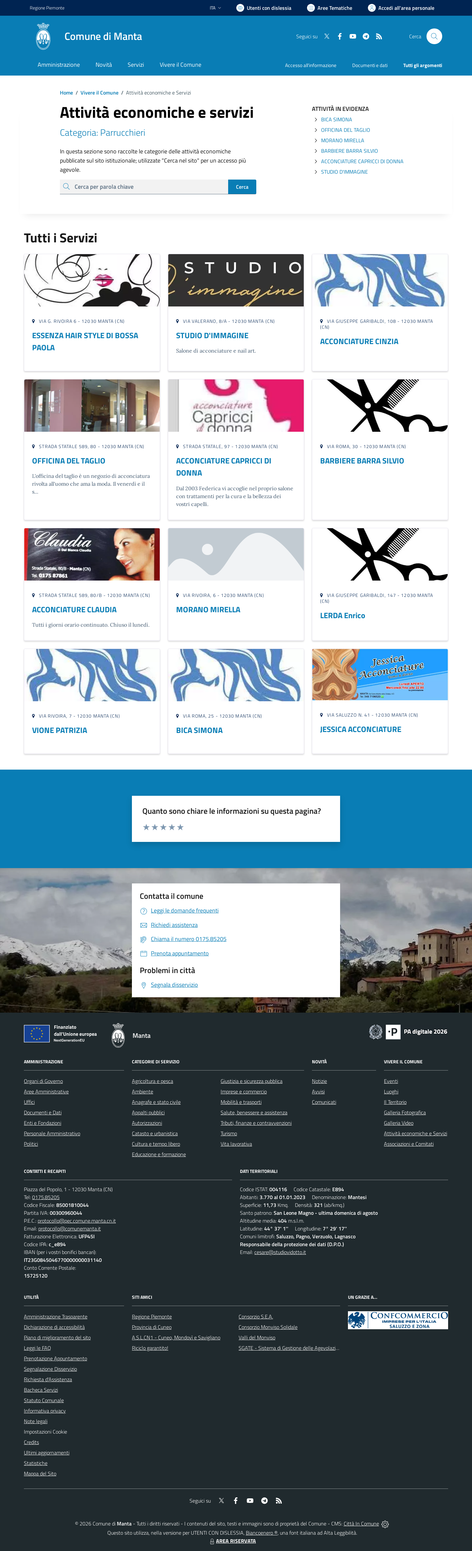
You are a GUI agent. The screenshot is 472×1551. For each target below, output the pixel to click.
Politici (31, 1144)
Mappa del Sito (40, 1473)
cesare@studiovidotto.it (280, 1252)
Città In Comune (361, 1523)
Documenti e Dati (43, 1112)
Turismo (229, 1133)
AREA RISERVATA (232, 1541)
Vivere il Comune (99, 92)
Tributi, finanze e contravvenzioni (256, 1123)
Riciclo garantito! (150, 1348)
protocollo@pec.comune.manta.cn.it (77, 1221)
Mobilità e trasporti (241, 1102)
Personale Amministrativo (52, 1133)
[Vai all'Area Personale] (401, 8)
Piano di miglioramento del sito (57, 1337)
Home (66, 92)
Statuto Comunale (44, 1400)
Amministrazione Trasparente (55, 1316)
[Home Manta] (86, 36)
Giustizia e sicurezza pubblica (251, 1081)
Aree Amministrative (46, 1091)
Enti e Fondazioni (42, 1123)
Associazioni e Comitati (409, 1144)
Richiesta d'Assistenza (48, 1379)
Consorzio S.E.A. (256, 1316)
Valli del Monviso (257, 1337)
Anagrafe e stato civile (156, 1102)
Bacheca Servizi (41, 1390)
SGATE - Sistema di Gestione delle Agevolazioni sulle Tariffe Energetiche (317, 1348)
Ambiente (142, 1091)
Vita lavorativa (236, 1144)
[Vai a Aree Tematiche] (329, 8)
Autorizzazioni (147, 1123)
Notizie (319, 1081)
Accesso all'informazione (310, 65)
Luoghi (391, 1091)
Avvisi (318, 1091)
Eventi (391, 1081)
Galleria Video (398, 1123)
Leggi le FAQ (37, 1348)
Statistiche (35, 1463)
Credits (31, 1442)
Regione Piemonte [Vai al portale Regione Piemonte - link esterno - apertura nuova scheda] (47, 7)
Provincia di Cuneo (152, 1327)
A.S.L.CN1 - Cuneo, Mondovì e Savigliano (176, 1337)
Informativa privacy (45, 1411)
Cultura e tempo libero (156, 1144)
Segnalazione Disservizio (50, 1369)
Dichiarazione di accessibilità (54, 1327)
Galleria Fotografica (405, 1112)
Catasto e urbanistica (155, 1133)
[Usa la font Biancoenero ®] (263, 8)
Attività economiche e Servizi (415, 1133)
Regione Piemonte (152, 1316)
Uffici (29, 1102)
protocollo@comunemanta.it (69, 1228)
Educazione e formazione (159, 1154)
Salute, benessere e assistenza (254, 1112)
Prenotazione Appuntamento (55, 1358)
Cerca (242, 187)
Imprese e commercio (244, 1091)
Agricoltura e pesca (152, 1081)
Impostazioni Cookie (45, 1432)
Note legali (35, 1421)
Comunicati (324, 1102)
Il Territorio (395, 1102)
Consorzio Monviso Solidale (268, 1327)
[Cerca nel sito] (434, 36)
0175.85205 (46, 1197)
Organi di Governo (43, 1081)
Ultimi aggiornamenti (46, 1452)
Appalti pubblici (148, 1112)
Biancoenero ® (262, 1533)
